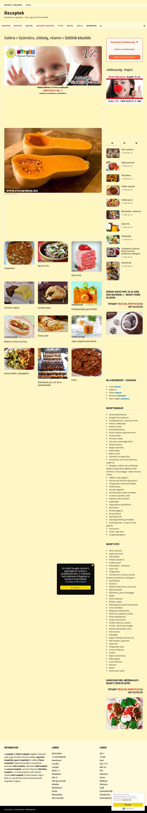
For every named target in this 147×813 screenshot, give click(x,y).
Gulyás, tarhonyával (117, 619)
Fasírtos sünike (115, 426)
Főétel (115, 392)
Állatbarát (103, 781)
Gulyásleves (9, 268)
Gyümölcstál (126, 263)
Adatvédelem (19, 809)
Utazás (54, 791)
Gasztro (29, 26)
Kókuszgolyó (114, 658)
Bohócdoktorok (106, 798)
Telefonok (103, 784)
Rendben (128, 805)
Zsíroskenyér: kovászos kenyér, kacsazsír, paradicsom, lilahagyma (130, 251)
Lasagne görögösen (117, 534)
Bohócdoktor (57, 753)
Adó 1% (80, 26)
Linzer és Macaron (116, 649)
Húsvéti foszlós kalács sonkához (122, 492)
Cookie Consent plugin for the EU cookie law (128, 808)
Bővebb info (127, 800)
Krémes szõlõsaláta (117, 423)
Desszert (117, 395)
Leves (115, 386)
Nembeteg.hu (57, 788)
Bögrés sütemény (116, 447)
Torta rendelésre (116, 607)
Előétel (113, 389)
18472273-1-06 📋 (53, 90)
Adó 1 (102, 753)
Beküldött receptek (45, 26)
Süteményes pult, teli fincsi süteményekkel (50, 383)
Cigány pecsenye (128, 162)
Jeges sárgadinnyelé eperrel (83, 341)
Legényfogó (114, 501)
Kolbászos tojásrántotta (119, 610)
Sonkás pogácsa (116, 510)
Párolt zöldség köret (117, 616)
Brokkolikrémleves (117, 429)
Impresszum (8, 809)
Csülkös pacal (126, 200)
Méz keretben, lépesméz (119, 640)
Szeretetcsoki (105, 794)
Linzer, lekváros (115, 661)
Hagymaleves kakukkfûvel (120, 504)
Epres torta (76, 275)
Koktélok (55, 784)
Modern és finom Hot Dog (15, 341)
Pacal (73, 380)
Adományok (91, 26)
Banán (112, 667)
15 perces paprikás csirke (119, 495)
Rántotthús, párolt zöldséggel (121, 592)
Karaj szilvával (115, 513)
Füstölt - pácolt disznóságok (121, 625)
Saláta (111, 595)
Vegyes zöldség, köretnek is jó (121, 637)
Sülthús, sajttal (115, 601)
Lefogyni (55, 767)
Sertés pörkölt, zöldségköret (16, 373)
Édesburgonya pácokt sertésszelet (123, 604)
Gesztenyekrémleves (117, 414)
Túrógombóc (126, 236)
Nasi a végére (119, 398)
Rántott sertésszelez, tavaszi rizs (122, 586)
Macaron (112, 664)
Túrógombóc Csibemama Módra (122, 483)
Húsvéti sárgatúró (116, 489)
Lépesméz (113, 643)
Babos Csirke (114, 453)
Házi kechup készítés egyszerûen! (123, 480)
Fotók (60, 26)
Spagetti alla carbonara (119, 417)
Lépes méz (125, 224)
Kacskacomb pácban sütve (120, 628)
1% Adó (102, 757)
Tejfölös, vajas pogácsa (118, 477)
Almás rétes (43, 335)
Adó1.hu (103, 767)
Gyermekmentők (106, 791)
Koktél (70, 26)
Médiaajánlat (30, 809)
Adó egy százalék (59, 781)
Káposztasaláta (115, 589)
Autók (102, 788)
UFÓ (101, 770)
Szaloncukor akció (117, 670)
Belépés (28, 5)
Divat (102, 760)
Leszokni (55, 764)
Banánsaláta (114, 450)
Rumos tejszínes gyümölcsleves (122, 432)
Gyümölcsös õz (115, 516)
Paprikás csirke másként (119, 498)
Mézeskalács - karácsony (131, 211)
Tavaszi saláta (115, 435)
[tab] (112, 143)
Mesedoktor (56, 774)
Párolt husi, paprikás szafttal (121, 613)
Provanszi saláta (116, 438)
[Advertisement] (53, 110)
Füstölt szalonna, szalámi (120, 622)
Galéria (9, 38)
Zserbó (112, 652)
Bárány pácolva (115, 444)
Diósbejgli (113, 634)
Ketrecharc (104, 774)
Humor (102, 777)
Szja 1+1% (104, 764)
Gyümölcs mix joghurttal (119, 456)
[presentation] (112, 143)
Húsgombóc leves (116, 646)
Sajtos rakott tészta (117, 655)
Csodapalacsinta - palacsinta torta (123, 420)
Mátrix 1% (56, 770)
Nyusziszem (114, 528)
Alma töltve (114, 507)
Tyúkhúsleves (115, 486)
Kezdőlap (6, 26)
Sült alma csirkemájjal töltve (121, 441)
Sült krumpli (114, 631)
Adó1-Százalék (57, 798)
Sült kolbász (126, 175)
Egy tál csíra (43, 265)
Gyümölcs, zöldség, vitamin (40, 38)
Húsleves (113, 583)
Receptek (14, 13)
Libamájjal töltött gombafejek (121, 519)
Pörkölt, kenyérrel (128, 186)
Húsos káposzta (116, 598)
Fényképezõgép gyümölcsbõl (84, 309)
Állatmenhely (57, 794)
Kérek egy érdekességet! (124, 57)
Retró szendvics (127, 149)
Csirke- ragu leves (116, 531)
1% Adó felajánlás (59, 757)
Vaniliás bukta (44, 307)
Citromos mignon (11, 307)
